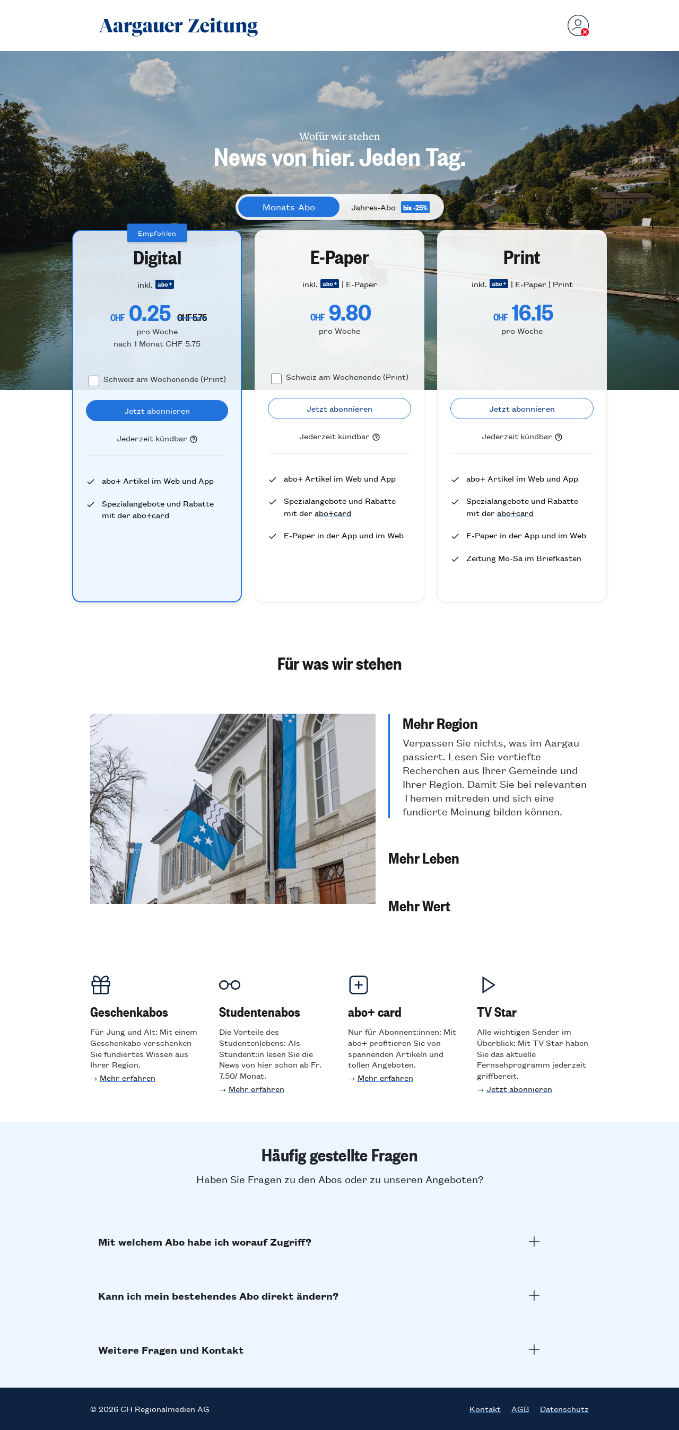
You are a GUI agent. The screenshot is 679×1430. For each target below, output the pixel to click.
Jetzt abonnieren (519, 1088)
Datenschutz (564, 1409)
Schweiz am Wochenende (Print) (164, 378)
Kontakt (485, 1409)
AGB (520, 1409)
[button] (488, 766)
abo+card (151, 514)
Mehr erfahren (127, 1077)
